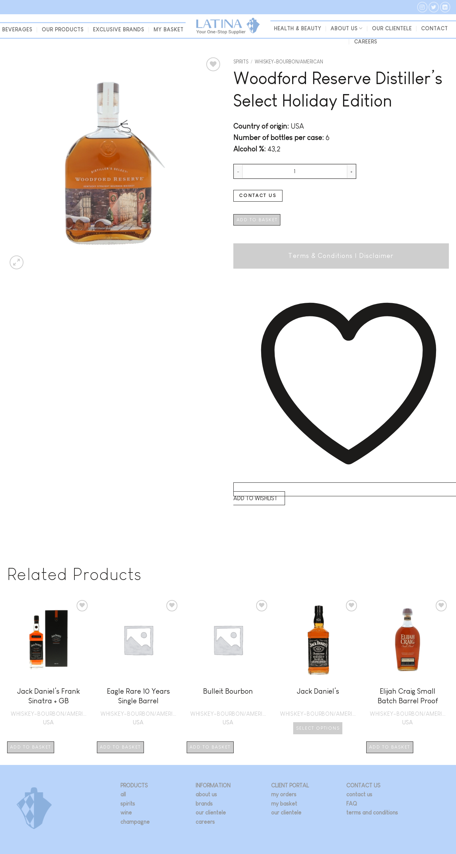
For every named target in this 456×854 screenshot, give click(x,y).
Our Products (63, 29)
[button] (17, 262)
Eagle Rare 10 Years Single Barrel (138, 696)
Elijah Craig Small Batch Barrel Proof (408, 696)
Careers (365, 42)
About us (347, 28)
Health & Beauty (297, 28)
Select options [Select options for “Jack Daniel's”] (318, 728)
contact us (359, 794)
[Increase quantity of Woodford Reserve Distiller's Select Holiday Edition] (351, 171)
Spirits (240, 61)
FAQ (351, 804)
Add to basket (257, 219)
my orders (283, 794)
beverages (17, 29)
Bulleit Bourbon (228, 691)
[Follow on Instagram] (422, 7)
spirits (127, 804)
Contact (434, 28)
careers (205, 822)
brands (204, 804)
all (123, 794)
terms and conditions (372, 812)
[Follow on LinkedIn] (445, 7)
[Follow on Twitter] (434, 7)
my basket (168, 29)
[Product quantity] (294, 171)
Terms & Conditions (320, 255)
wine (126, 812)
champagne (135, 822)
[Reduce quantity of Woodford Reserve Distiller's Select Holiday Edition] (238, 171)
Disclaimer (376, 255)
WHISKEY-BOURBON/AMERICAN (289, 61)
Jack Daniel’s (318, 691)
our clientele (392, 28)
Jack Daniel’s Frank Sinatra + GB (48, 696)
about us (206, 794)
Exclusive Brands (118, 29)
